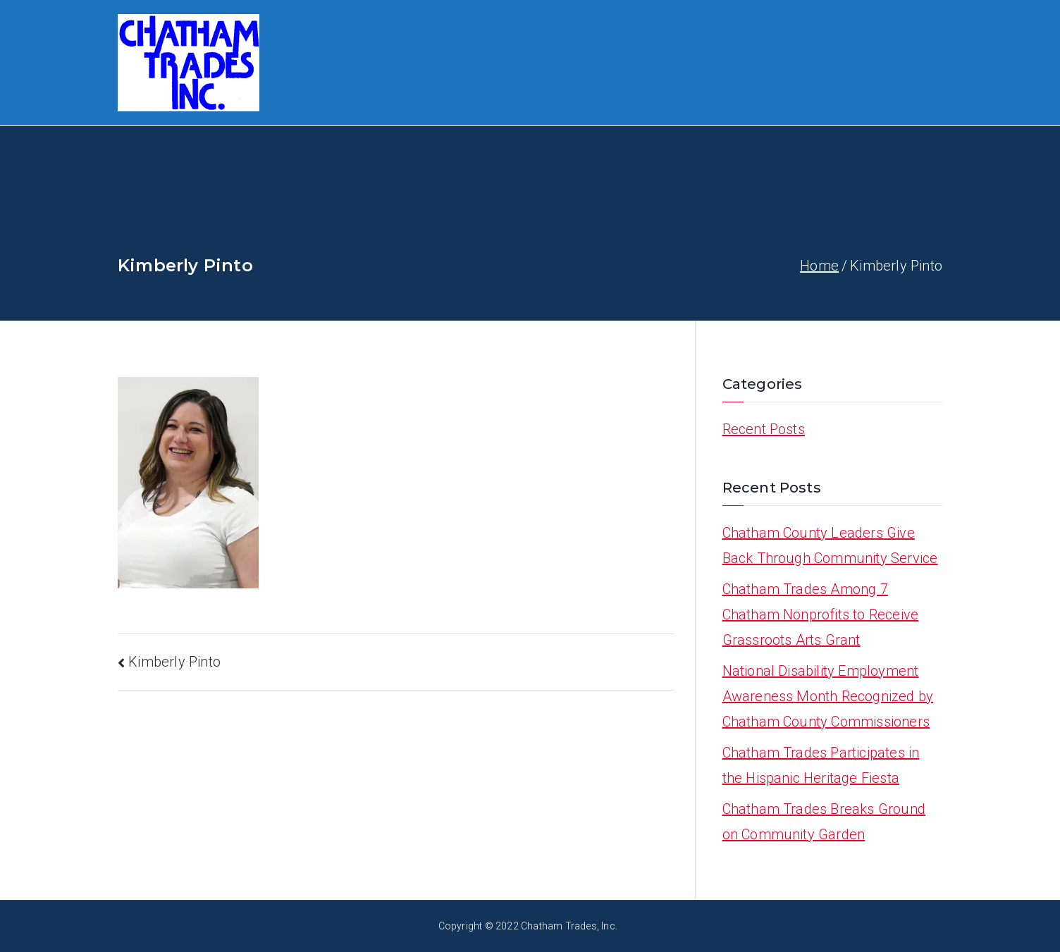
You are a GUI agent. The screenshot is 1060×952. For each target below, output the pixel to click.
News (640, 83)
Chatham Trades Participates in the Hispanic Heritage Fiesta (821, 765)
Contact (579, 83)
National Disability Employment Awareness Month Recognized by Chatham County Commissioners (828, 696)
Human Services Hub (710, 41)
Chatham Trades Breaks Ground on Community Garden (824, 821)
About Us (396, 41)
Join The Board (843, 41)
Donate (514, 83)
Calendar (447, 83)
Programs (486, 41)
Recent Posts (763, 429)
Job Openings (352, 84)
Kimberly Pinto (174, 661)
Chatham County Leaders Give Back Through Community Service (830, 545)
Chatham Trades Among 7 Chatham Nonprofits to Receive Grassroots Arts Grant (820, 614)
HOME (322, 41)
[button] (424, 41)
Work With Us (584, 41)
